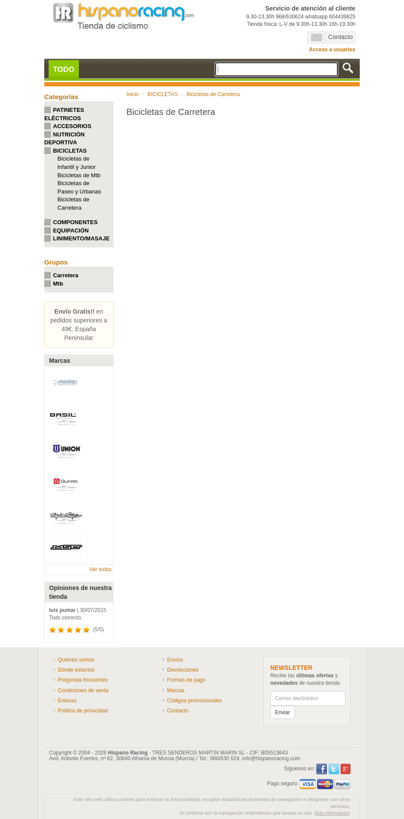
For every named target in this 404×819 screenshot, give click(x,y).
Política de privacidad (83, 711)
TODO (63, 69)
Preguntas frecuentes (83, 680)
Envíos (175, 660)
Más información (332, 812)
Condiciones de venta (83, 690)
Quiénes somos (76, 660)
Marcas (175, 690)
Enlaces (67, 700)
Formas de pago (186, 680)
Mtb (58, 283)
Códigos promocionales (194, 700)
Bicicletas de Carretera (213, 94)
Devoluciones (182, 670)
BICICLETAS (70, 150)
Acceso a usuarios (332, 49)
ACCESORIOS (72, 126)
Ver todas (100, 569)
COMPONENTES (75, 222)
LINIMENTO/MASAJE (81, 238)
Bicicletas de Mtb (78, 175)
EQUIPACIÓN (71, 230)
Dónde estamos (76, 670)
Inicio (133, 94)
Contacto (332, 37)
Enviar (282, 712)
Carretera (65, 275)
